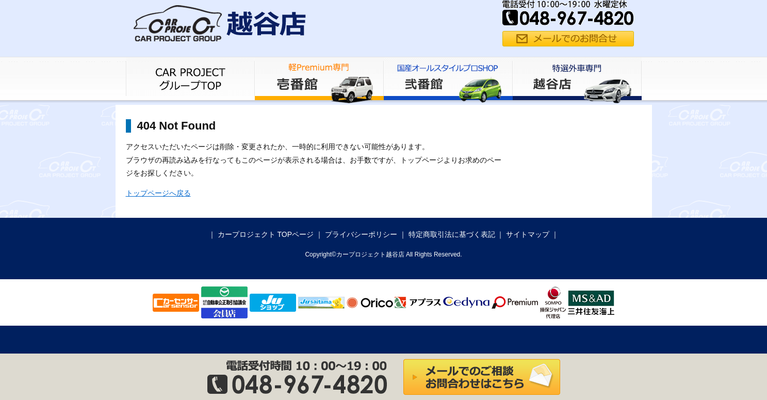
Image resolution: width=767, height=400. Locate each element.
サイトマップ (527, 234)
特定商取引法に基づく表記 (452, 234)
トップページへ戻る (158, 193)
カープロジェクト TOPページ (266, 234)
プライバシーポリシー (361, 234)
